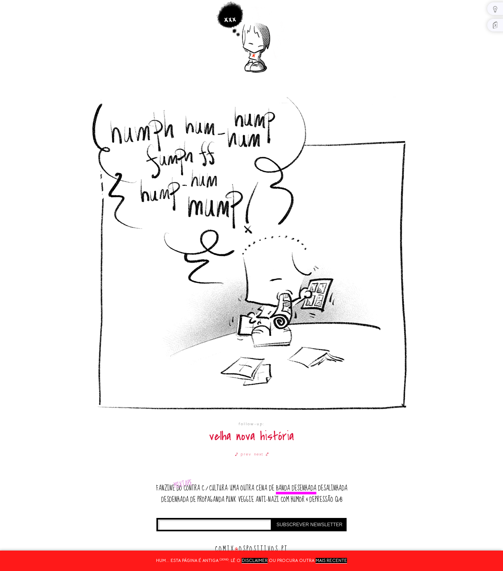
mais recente (331, 560)
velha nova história (251, 436)
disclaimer (255, 560)
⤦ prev (243, 454)
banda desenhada (296, 488)
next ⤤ (261, 454)
